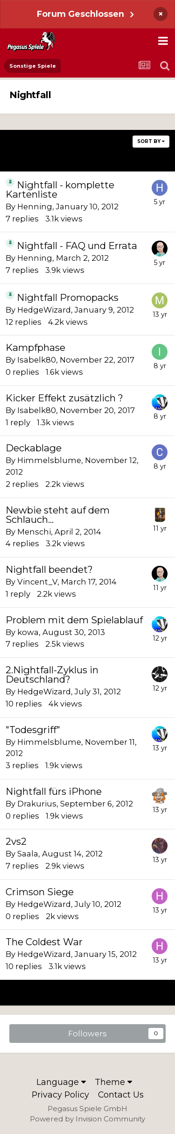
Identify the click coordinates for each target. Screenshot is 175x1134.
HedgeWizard (44, 309)
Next (141, 158)
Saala (27, 853)
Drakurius (36, 803)
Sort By (151, 141)
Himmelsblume (49, 460)
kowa (28, 632)
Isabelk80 (36, 359)
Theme (113, 1082)
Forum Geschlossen (80, 14)
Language (61, 1082)
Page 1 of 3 (87, 158)
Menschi (34, 531)
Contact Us (121, 1094)
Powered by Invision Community (87, 1118)
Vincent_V (37, 581)
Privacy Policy (60, 1094)
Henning (34, 206)
